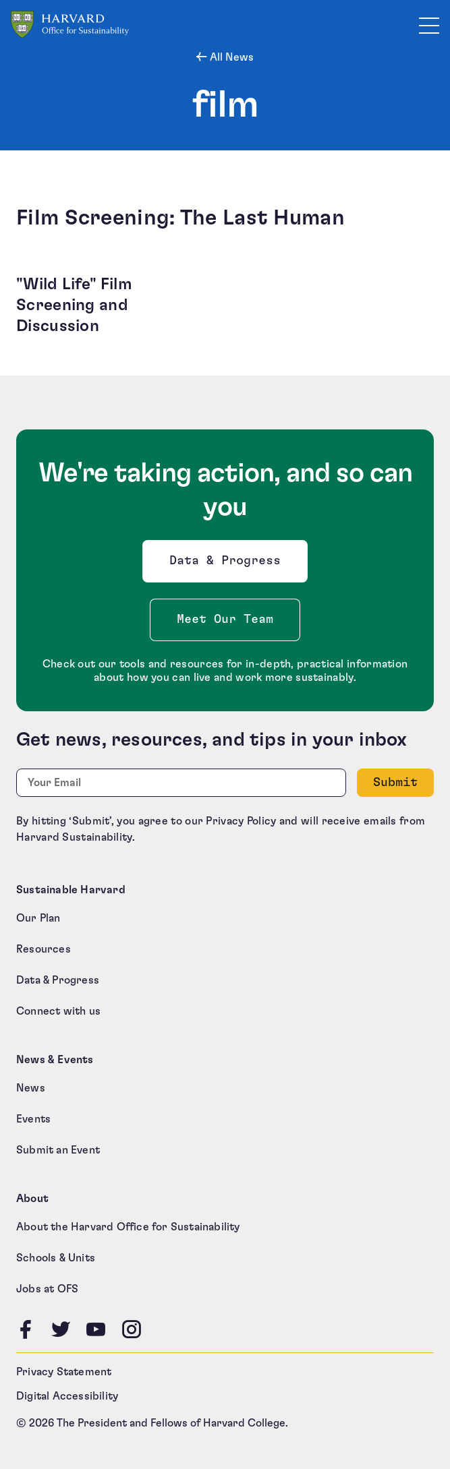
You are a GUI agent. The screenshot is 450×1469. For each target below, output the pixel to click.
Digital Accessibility (67, 1396)
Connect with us (58, 1011)
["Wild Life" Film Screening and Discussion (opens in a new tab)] (115, 306)
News (30, 1088)
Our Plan (38, 918)
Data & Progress (228, 564)
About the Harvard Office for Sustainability (128, 1227)
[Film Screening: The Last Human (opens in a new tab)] (225, 217)
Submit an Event (58, 1150)
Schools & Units (55, 1258)
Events (33, 1119)
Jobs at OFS (47, 1289)
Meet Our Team (225, 619)
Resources (43, 949)
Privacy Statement (63, 1372)
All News (230, 57)
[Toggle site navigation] (429, 25)
